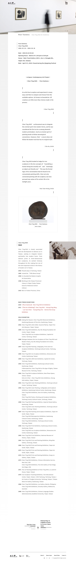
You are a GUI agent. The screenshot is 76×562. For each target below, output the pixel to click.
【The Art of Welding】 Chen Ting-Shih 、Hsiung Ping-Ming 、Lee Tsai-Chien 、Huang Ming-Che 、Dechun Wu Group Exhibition (39, 310)
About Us (42, 555)
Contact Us (64, 555)
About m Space (49, 555)
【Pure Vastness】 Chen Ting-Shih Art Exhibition (36, 305)
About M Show (57, 555)
